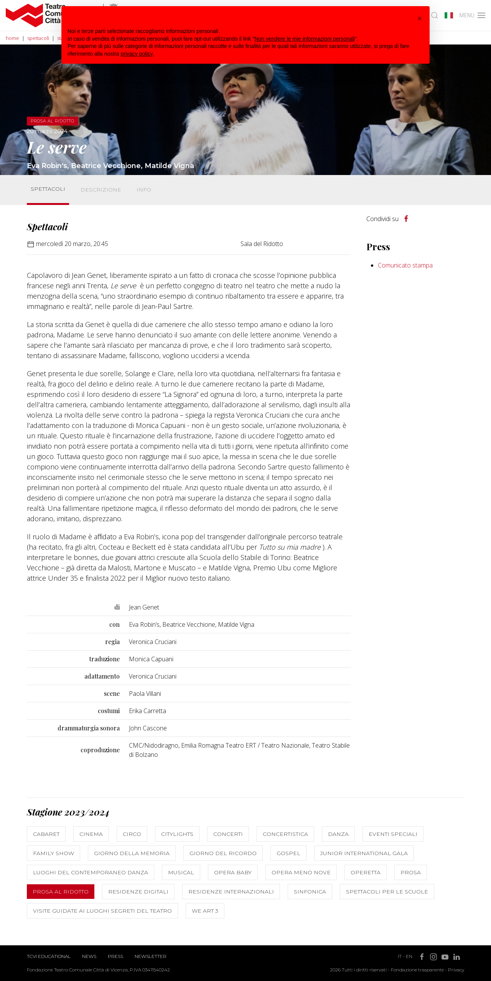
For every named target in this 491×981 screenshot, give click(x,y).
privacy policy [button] (137, 54)
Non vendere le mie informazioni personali (304, 39)
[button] (420, 18)
